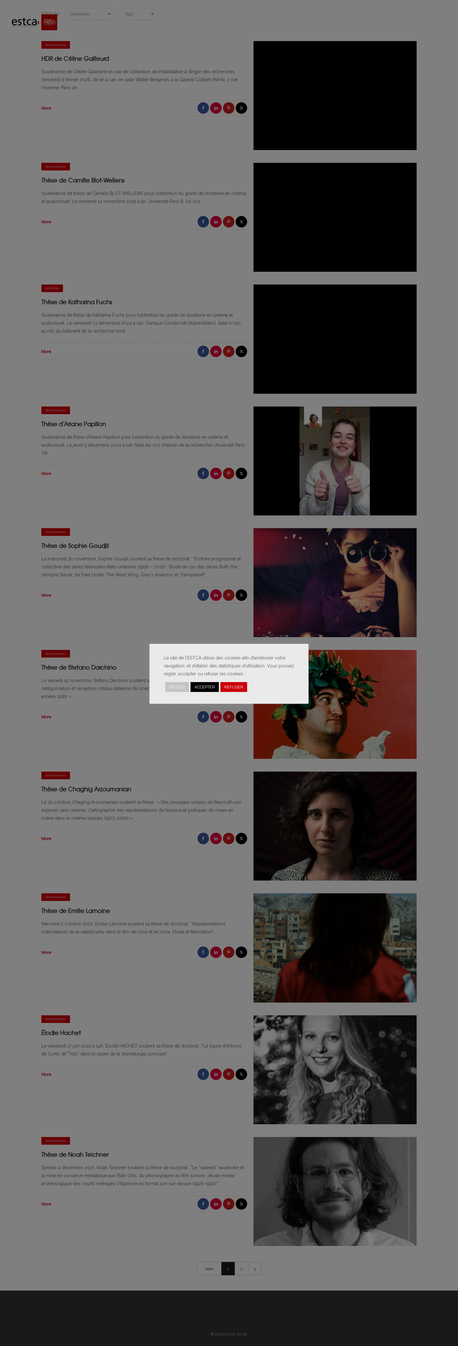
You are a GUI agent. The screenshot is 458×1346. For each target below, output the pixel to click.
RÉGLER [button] (177, 687)
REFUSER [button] (233, 687)
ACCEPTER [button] (204, 687)
